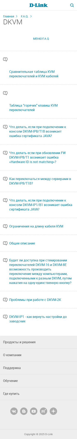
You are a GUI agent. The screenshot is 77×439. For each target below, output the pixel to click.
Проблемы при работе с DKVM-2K (35, 299)
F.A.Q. (25, 16)
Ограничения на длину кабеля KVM (36, 226)
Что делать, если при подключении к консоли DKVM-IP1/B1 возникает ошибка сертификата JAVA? (40, 205)
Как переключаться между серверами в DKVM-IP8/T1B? (40, 181)
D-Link (49, 434)
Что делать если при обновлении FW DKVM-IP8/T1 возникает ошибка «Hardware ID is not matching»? (37, 157)
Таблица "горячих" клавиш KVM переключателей (33, 107)
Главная (8, 16)
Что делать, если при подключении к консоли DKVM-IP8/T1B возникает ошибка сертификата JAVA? (37, 131)
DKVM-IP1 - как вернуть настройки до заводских (38, 318)
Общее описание (22, 243)
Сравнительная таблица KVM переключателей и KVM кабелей (33, 73)
